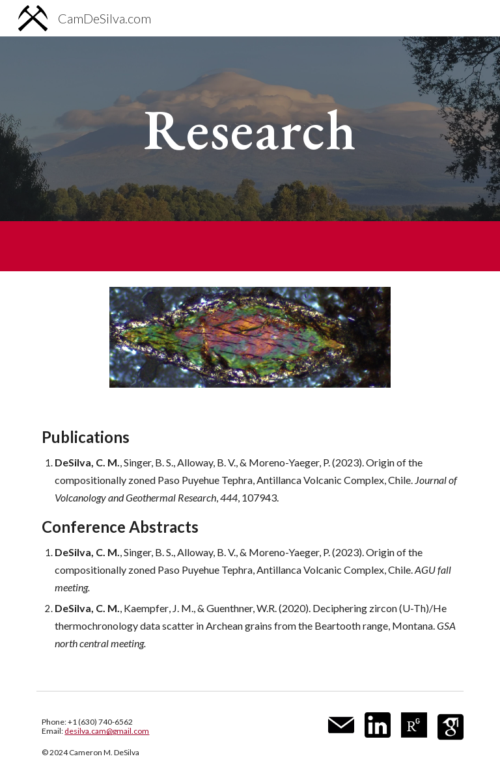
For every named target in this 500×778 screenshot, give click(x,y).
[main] (249, 128)
